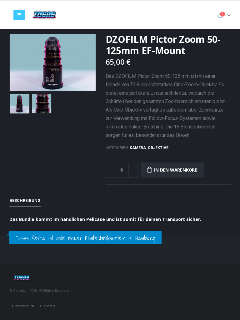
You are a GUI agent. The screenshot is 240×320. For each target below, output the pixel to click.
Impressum (24, 306)
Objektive (158, 148)
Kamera (138, 148)
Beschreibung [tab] (25, 200)
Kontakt (49, 306)
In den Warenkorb (176, 170)
